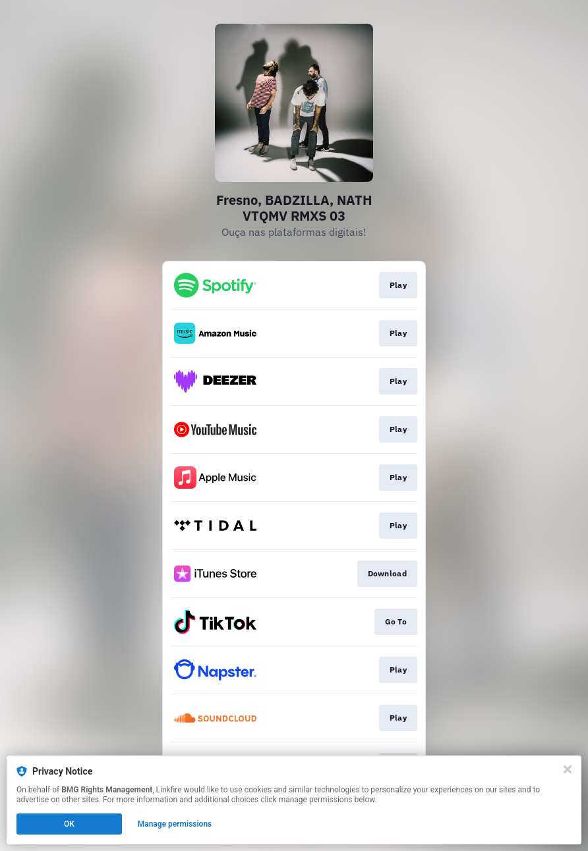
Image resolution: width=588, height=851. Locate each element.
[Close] (567, 769)
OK (69, 824)
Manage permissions (175, 824)
